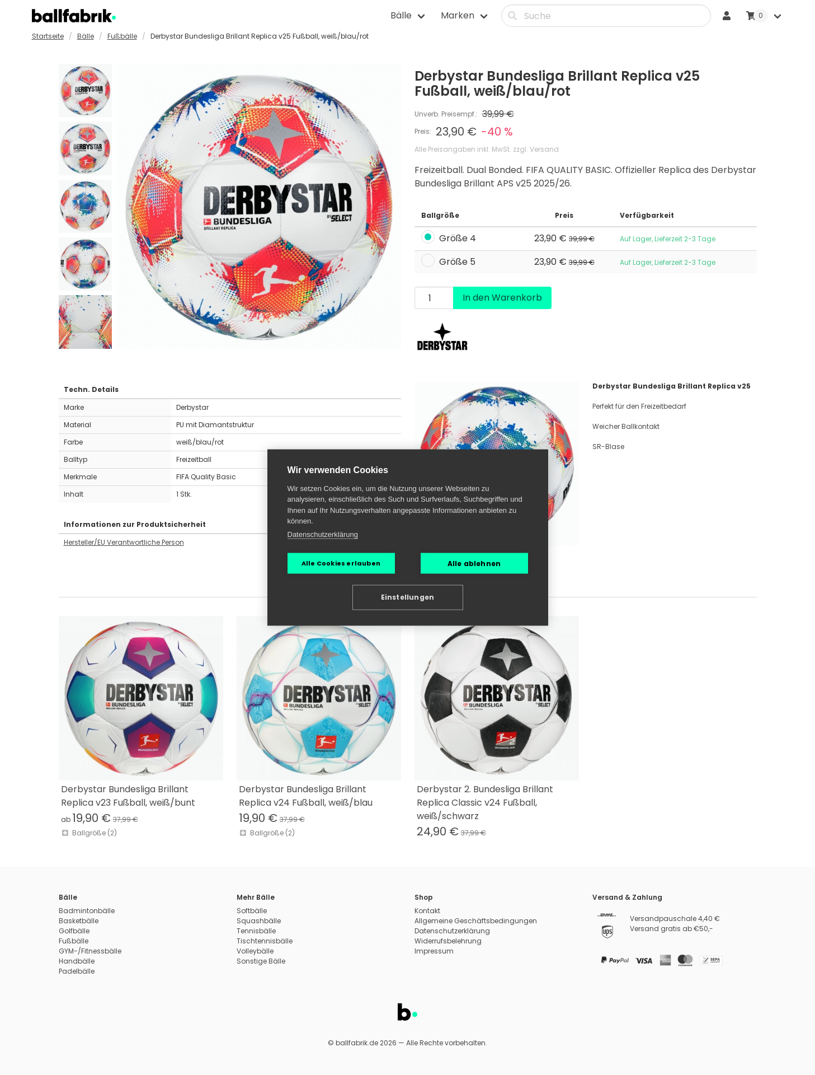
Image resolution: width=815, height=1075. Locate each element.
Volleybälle (255, 951)
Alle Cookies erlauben (340, 563)
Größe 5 (457, 261)
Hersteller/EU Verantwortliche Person (124, 542)
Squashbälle (259, 921)
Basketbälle (78, 921)
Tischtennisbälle (265, 941)
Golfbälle (74, 931)
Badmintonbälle (87, 910)
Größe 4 (457, 238)
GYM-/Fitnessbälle (90, 951)
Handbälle (77, 961)
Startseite (48, 36)
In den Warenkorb (502, 297)
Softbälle (252, 910)
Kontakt (427, 910)
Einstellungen (408, 597)
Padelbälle (77, 971)
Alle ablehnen (474, 563)
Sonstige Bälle (261, 961)
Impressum (434, 951)
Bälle (401, 15)
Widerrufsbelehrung (448, 941)
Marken (457, 15)
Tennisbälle (256, 931)
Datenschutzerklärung (323, 534)
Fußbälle (122, 36)
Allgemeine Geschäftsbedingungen (475, 921)
